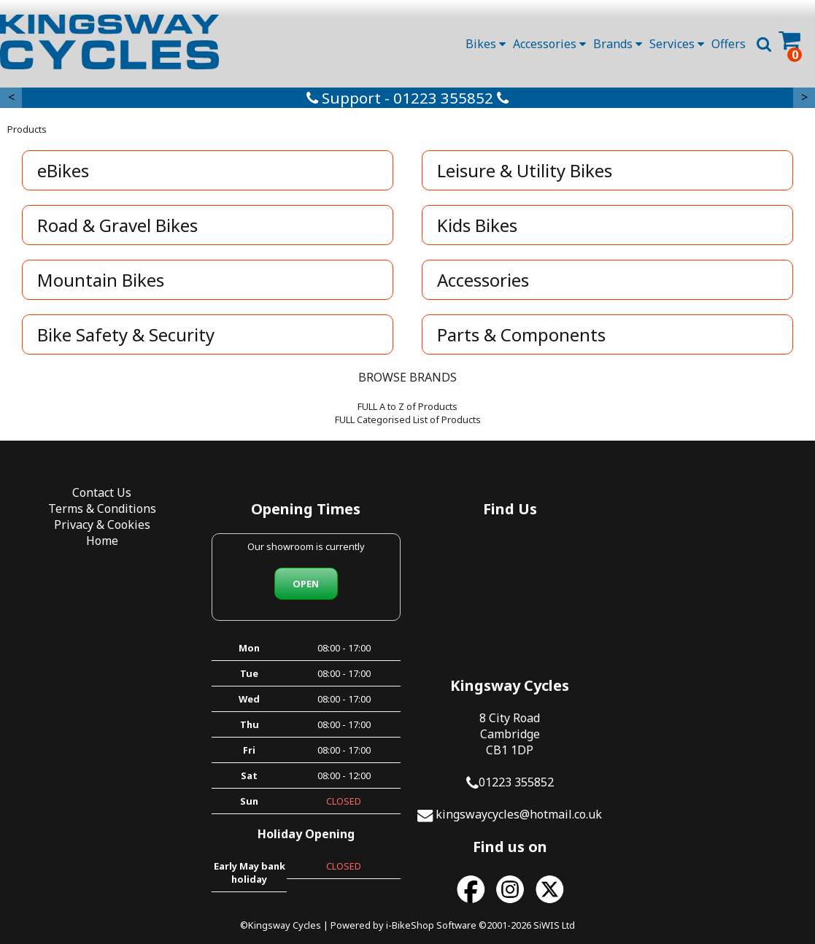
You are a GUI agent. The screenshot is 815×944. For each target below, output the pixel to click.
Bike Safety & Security (126, 334)
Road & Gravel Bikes (117, 225)
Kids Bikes (478, 225)
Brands (617, 44)
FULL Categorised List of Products (408, 419)
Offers (728, 44)
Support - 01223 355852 (407, 98)
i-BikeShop (410, 906)
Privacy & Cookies (102, 525)
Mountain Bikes (100, 280)
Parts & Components (522, 334)
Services (676, 44)
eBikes (63, 170)
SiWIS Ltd (554, 906)
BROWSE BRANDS (407, 377)
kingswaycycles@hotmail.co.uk (722, 638)
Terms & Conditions (102, 508)
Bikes (486, 44)
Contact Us (101, 492)
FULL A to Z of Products (407, 406)
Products (27, 129)
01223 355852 (719, 605)
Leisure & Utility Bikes (525, 170)
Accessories (549, 44)
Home (102, 541)
